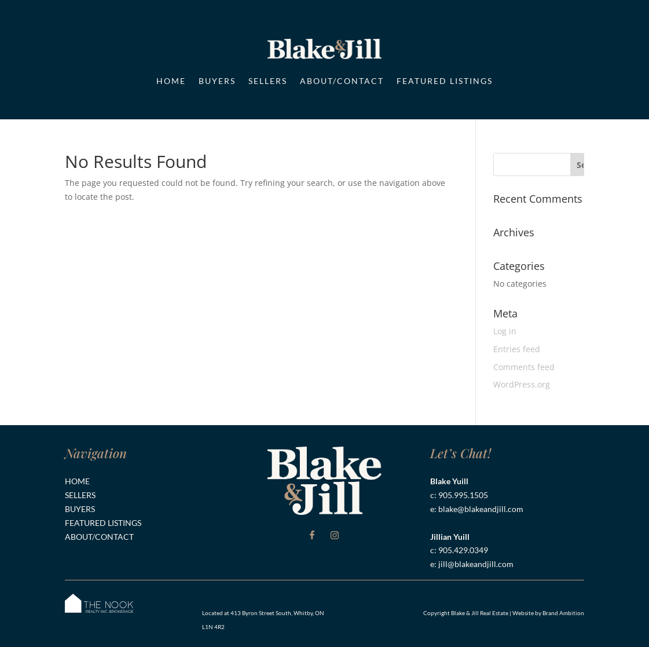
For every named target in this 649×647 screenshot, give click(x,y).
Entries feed (516, 348)
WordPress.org (521, 384)
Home (171, 81)
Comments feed (524, 366)
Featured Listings (445, 81)
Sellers (267, 81)
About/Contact (342, 81)
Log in (504, 331)
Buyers (217, 81)
